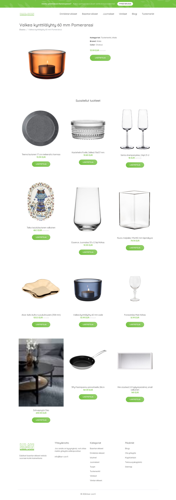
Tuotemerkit (148, 14)
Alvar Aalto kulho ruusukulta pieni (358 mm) (41, 316)
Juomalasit (108, 14)
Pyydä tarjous (125, 4)
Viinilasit (123, 14)
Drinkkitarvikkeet (68, 14)
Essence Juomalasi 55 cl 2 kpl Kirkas (88, 244)
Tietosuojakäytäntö (133, 464)
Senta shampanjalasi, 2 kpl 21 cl (135, 157)
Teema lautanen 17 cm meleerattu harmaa (41, 156)
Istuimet (93, 459)
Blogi (134, 14)
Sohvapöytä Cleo (41, 412)
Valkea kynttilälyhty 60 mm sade (88, 316)
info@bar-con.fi (61, 458)
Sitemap (128, 468)
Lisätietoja (100, 59)
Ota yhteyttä (130, 455)
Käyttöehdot (130, 459)
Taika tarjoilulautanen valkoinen (41, 229)
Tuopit (92, 468)
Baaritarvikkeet (90, 14)
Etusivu (22, 31)
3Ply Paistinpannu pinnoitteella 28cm (88, 389)
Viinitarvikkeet (96, 482)
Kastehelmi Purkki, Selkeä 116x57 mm (88, 154)
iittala (114, 39)
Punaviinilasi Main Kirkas (135, 316)
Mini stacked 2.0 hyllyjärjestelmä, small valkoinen (135, 390)
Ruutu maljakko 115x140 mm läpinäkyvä (135, 239)
